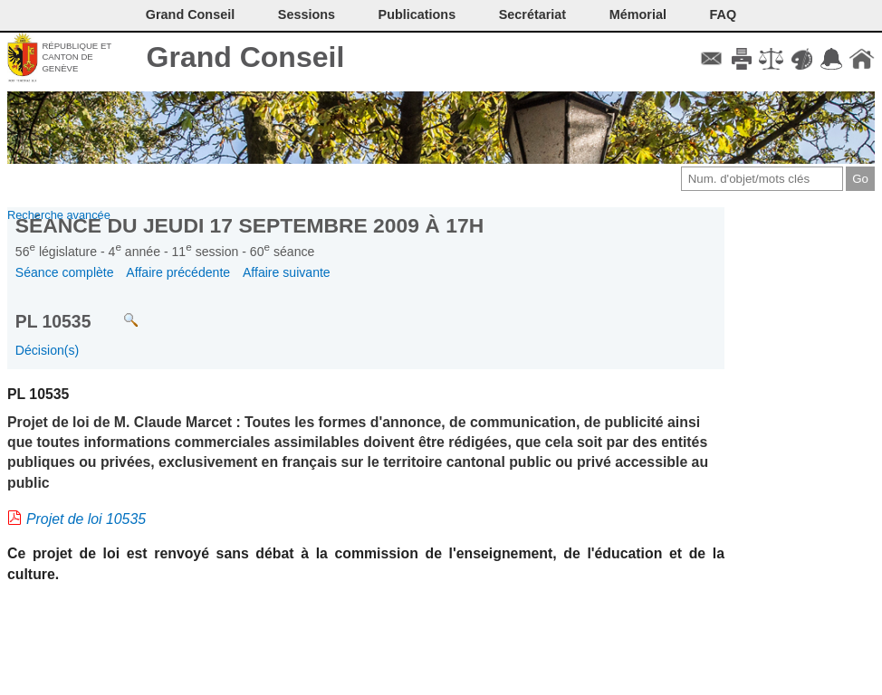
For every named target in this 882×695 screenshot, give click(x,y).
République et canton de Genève (76, 57)
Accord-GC (832, 59)
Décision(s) (47, 350)
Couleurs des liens (802, 59)
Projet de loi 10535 (86, 519)
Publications (417, 14)
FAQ (723, 14)
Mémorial (637, 14)
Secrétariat (532, 14)
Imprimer (741, 59)
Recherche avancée (58, 215)
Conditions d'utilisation (771, 59)
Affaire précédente (178, 272)
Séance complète (64, 272)
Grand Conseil (246, 57)
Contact (711, 59)
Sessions (306, 14)
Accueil (861, 59)
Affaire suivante (287, 272)
